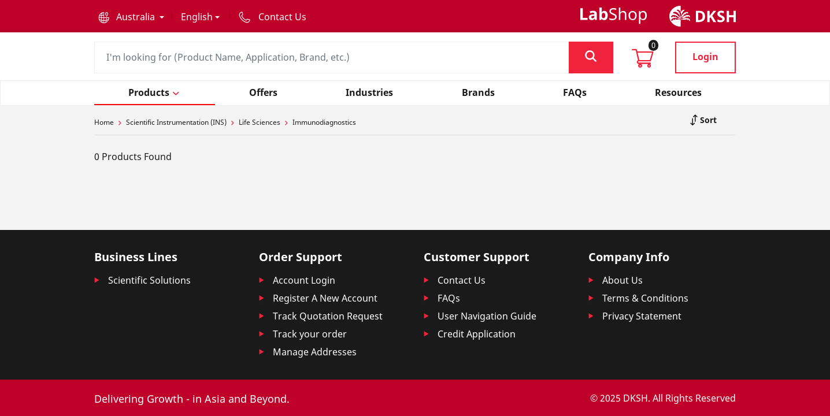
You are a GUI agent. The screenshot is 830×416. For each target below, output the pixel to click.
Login (705, 56)
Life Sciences (259, 122)
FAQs (449, 298)
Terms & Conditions (645, 298)
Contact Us (462, 280)
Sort (707, 119)
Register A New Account (325, 298)
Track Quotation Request (328, 316)
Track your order (310, 334)
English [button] (197, 16)
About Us (622, 280)
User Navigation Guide (487, 316)
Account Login (304, 280)
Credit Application (477, 334)
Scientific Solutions (149, 280)
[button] (131, 17)
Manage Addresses (315, 352)
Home (104, 122)
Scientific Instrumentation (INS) (176, 122)
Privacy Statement (641, 316)
